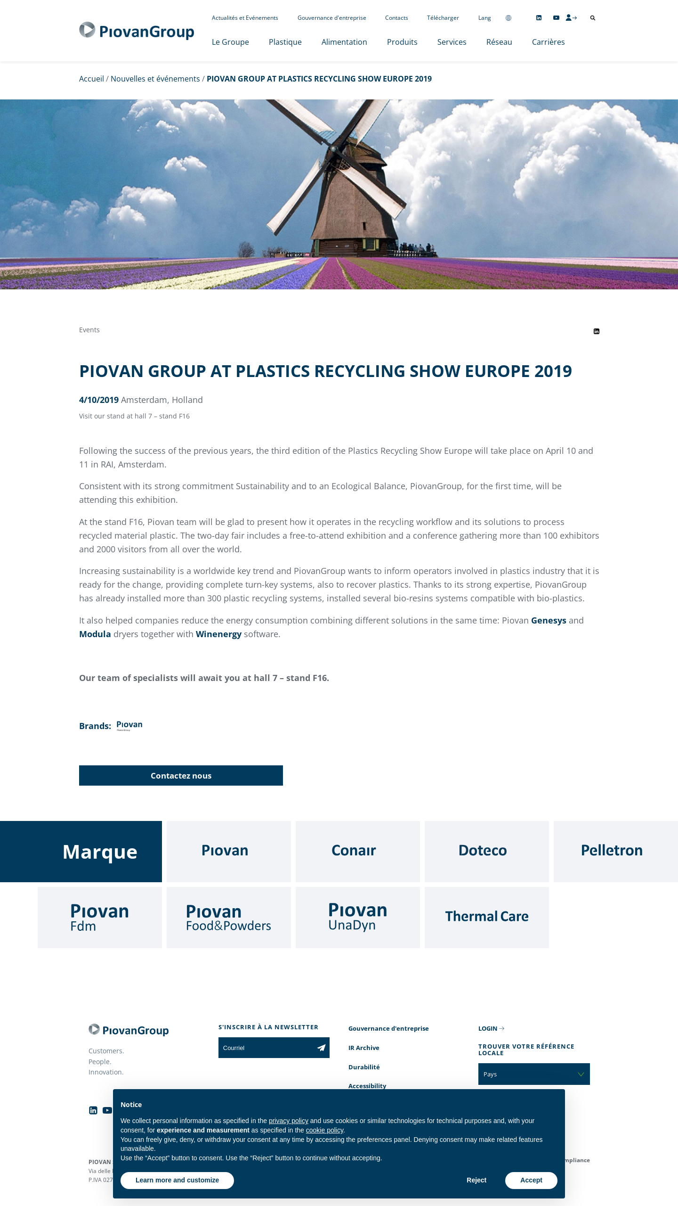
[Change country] (508, 18)
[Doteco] (487, 851)
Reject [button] (476, 1180)
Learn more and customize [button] (177, 1180)
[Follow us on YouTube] (556, 18)
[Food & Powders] (229, 917)
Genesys (548, 620)
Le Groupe (230, 42)
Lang (484, 18)
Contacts (396, 18)
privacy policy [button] (288, 1120)
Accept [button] (531, 1180)
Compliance (573, 1160)
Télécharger (443, 18)
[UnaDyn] (358, 917)
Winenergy (219, 634)
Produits (402, 42)
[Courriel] (265, 1047)
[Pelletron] (616, 851)
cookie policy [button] (324, 1130)
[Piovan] (229, 851)
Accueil (91, 79)
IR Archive (363, 1047)
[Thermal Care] (487, 917)
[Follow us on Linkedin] (539, 18)
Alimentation (344, 42)
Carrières (548, 42)
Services (452, 42)
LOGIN (488, 1028)
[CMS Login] (571, 17)
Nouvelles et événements (155, 79)
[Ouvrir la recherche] (592, 18)
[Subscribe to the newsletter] (321, 1047)
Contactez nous (181, 775)
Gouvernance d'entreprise (332, 18)
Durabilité (364, 1067)
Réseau (499, 42)
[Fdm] (100, 917)
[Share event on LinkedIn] (596, 331)
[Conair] (358, 851)
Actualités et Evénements (245, 18)
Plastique (285, 42)
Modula (95, 634)
